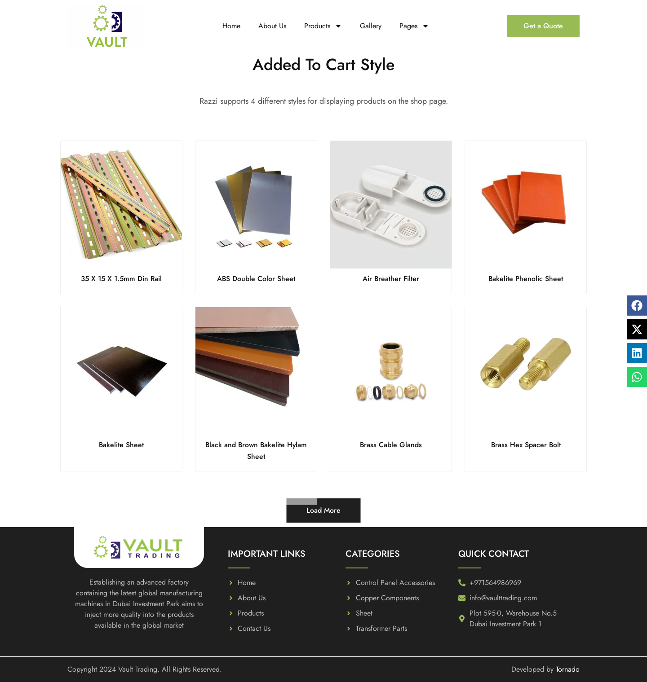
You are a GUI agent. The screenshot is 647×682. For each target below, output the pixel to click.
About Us (272, 26)
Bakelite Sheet (121, 445)
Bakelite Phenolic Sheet (525, 278)
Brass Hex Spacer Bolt (526, 445)
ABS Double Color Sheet (256, 278)
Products (323, 26)
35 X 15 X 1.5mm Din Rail (121, 278)
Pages (414, 26)
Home (231, 26)
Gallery (370, 26)
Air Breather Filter (391, 278)
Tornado (568, 669)
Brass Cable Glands (391, 445)
